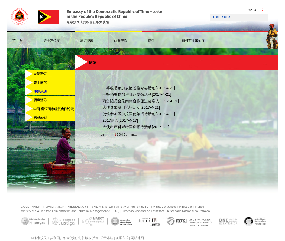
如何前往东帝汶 (193, 40)
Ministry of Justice (164, 206)
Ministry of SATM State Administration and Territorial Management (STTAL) (70, 211)
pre (102, 134)
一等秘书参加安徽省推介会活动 (129, 88)
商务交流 (120, 40)
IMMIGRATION (54, 206)
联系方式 (121, 238)
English (252, 9)
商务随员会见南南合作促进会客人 (130, 101)
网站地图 (137, 238)
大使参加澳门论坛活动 (121, 107)
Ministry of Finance (191, 206)
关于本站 (106, 238)
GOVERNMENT (31, 206)
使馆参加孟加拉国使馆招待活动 (129, 114)
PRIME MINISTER (101, 206)
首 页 (17, 40)
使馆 (151, 40)
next (134, 134)
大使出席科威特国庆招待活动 (127, 127)
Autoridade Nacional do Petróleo (188, 211)
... (127, 134)
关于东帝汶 (52, 40)
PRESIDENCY (76, 206)
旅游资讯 (86, 40)
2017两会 (110, 120)
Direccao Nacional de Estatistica (143, 211)
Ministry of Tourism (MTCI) (133, 206)
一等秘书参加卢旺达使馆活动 (127, 94)
